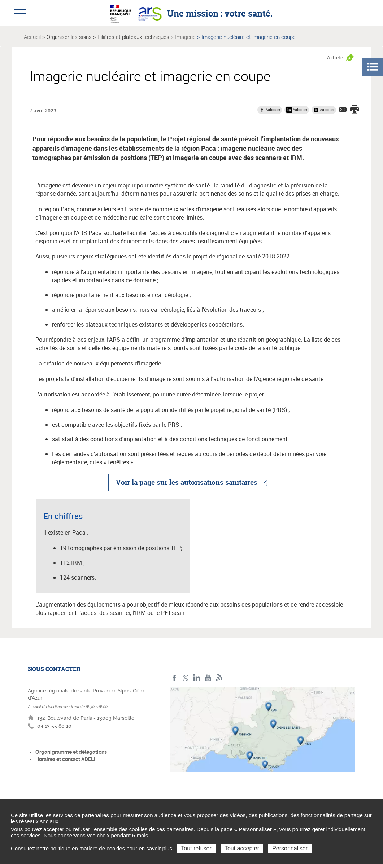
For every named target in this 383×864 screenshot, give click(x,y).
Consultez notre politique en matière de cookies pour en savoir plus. (93, 848)
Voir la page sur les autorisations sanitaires (186, 482)
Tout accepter (242, 848)
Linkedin (197, 678)
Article (335, 57)
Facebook (174, 678)
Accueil (32, 36)
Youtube (208, 678)
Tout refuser (196, 848)
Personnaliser (290, 848)
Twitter (186, 678)
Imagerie (185, 36)
